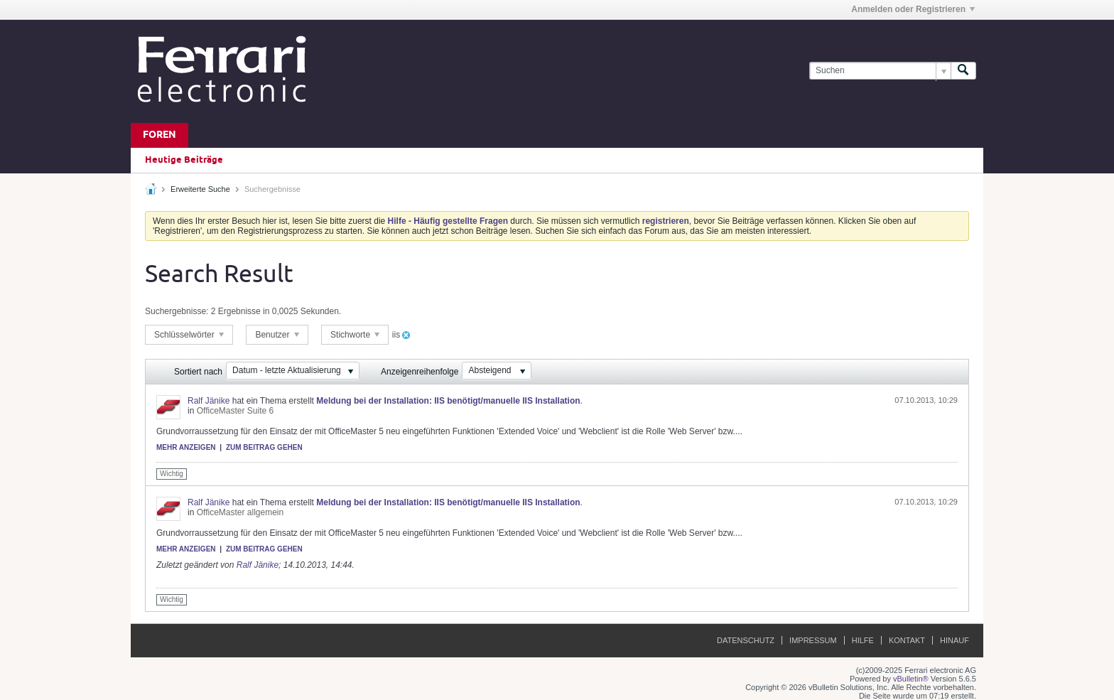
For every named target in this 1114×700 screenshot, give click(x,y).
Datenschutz (745, 640)
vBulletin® (911, 678)
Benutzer (276, 335)
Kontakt (907, 640)
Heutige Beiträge (184, 160)
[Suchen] (880, 71)
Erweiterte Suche (200, 189)
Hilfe (863, 640)
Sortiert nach (198, 372)
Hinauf (954, 640)
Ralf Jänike (208, 401)
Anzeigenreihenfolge (419, 372)
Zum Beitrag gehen (264, 447)
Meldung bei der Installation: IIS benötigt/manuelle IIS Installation (448, 401)
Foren (159, 135)
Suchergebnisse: (176, 311)
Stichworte (354, 335)
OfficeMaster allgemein (240, 512)
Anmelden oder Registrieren (913, 9)
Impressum (813, 640)
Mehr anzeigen (186, 447)
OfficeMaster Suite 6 (235, 411)
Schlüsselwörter (189, 335)
